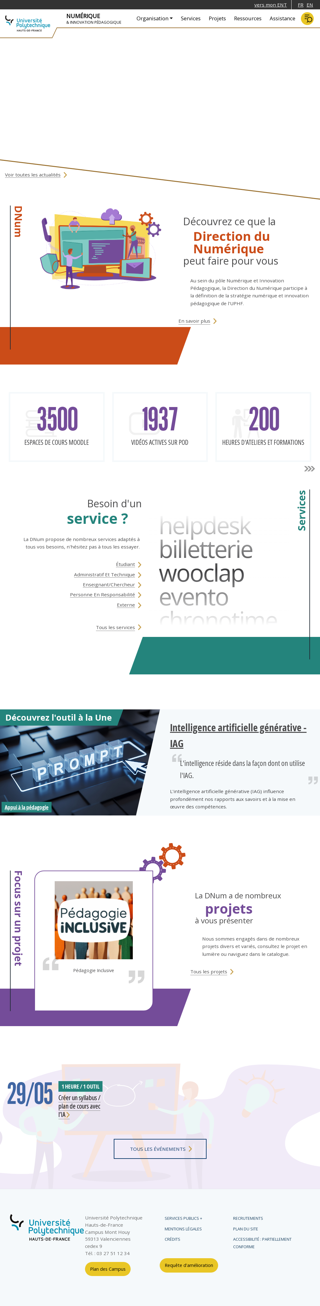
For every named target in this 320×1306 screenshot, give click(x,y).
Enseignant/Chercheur (109, 584)
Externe (126, 605)
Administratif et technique (104, 574)
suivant (309, 469)
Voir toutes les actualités (33, 174)
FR (300, 5)
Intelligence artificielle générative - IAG (238, 735)
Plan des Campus (108, 1269)
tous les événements (158, 1149)
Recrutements (248, 1218)
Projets (217, 18)
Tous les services (115, 627)
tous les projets (208, 971)
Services (191, 18)
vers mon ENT (270, 5)
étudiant (125, 564)
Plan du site (245, 1229)
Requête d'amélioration (189, 1265)
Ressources (248, 18)
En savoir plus (194, 321)
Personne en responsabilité (102, 594)
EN (310, 5)
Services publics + (183, 1218)
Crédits (172, 1239)
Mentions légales (183, 1229)
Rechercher (307, 18)
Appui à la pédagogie (26, 807)
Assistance (282, 18)
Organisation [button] (152, 18)
